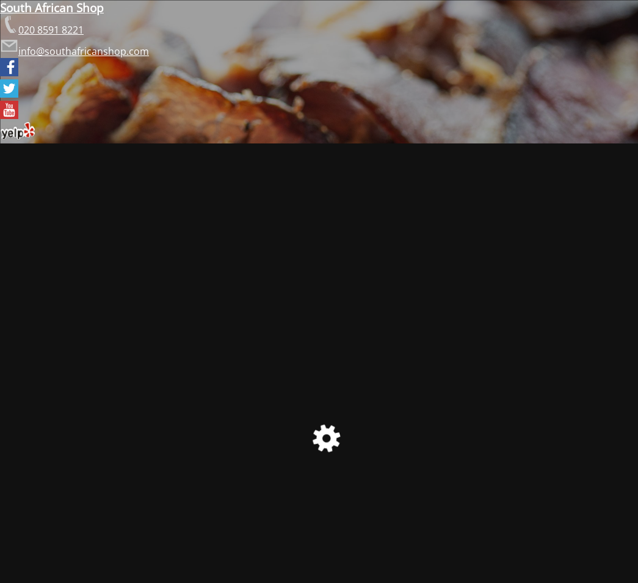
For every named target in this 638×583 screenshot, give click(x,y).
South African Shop (52, 7)
